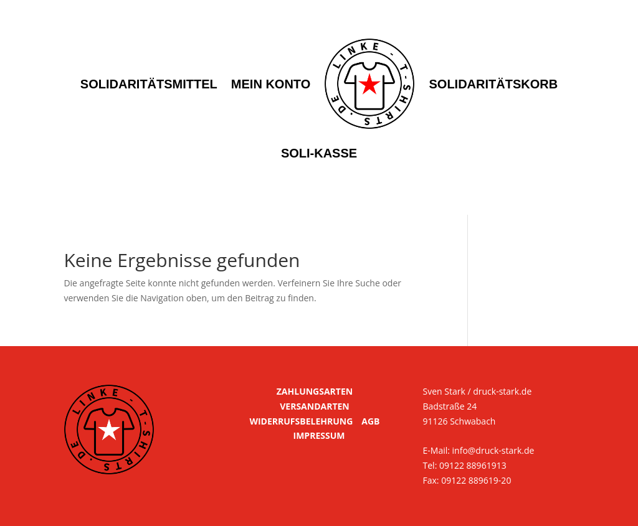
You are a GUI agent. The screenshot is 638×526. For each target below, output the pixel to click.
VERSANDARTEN (315, 406)
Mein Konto (270, 84)
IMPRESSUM (319, 435)
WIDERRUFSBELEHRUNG (301, 421)
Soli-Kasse (319, 153)
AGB (370, 421)
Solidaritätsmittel (148, 84)
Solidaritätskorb (493, 84)
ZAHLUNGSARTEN (315, 391)
